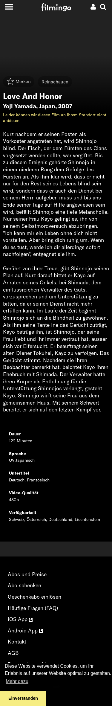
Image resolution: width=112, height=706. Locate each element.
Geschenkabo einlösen (34, 596)
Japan (47, 106)
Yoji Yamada (19, 106)
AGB (13, 652)
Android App (25, 630)
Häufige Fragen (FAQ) (33, 608)
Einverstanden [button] (23, 698)
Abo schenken (24, 585)
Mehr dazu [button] (17, 681)
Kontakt (17, 641)
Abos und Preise (27, 574)
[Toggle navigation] (9, 6)
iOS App (20, 619)
